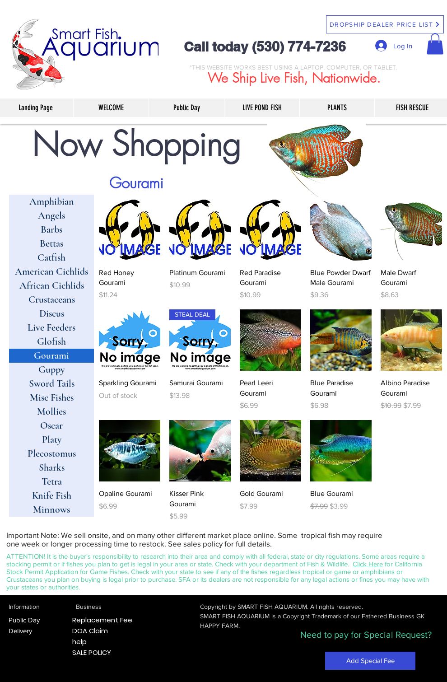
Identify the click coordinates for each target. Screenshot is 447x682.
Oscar (51, 425)
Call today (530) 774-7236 (265, 46)
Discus (51, 313)
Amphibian (51, 201)
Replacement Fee (102, 620)
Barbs (51, 229)
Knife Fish (51, 495)
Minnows (51, 509)
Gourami (51, 355)
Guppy (51, 369)
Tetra (52, 481)
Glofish (51, 341)
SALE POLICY (91, 652)
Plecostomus (52, 453)
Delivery (20, 631)
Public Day (24, 620)
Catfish (51, 257)
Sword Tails (51, 383)
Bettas (51, 243)
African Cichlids (51, 285)
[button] (435, 44)
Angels (51, 215)
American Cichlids (51, 271)
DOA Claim (90, 630)
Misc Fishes (52, 397)
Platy (51, 439)
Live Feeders (51, 327)
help (79, 641)
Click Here (368, 564)
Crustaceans (51, 299)
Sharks (52, 467)
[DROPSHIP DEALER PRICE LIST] (385, 24)
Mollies (51, 411)
